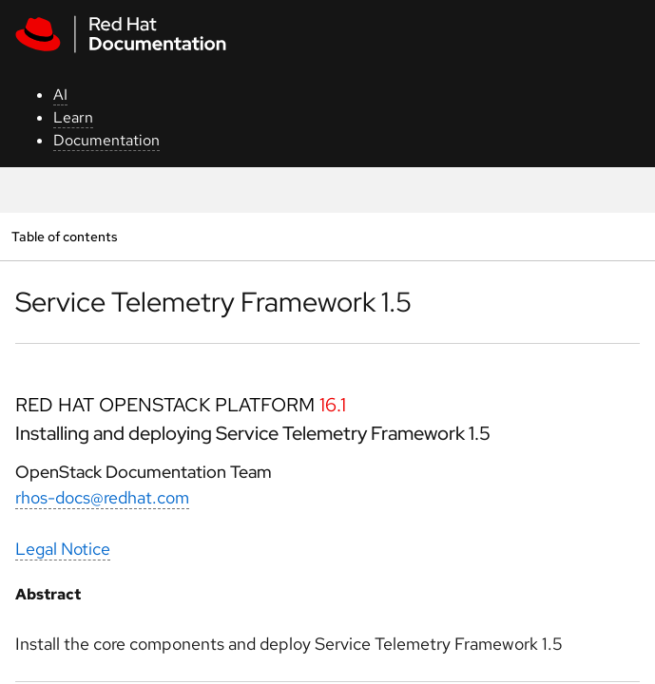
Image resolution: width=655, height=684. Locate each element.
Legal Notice (62, 549)
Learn (73, 117)
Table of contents (64, 236)
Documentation (106, 140)
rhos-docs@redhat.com (102, 497)
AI (60, 94)
